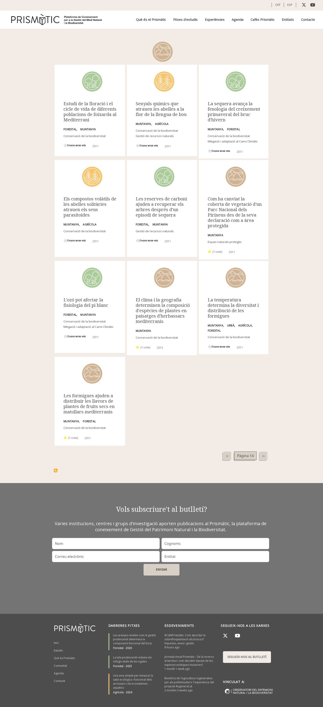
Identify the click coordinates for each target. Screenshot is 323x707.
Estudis (58, 650)
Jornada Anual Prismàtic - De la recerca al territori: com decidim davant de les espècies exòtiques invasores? (189, 661)
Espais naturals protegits (225, 242)
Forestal (118, 648)
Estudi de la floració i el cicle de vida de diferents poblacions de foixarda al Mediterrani (89, 112)
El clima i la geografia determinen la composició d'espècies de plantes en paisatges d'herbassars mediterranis (163, 310)
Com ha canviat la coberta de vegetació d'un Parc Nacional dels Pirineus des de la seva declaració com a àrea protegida (235, 212)
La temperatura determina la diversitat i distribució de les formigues (233, 308)
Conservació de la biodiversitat (84, 136)
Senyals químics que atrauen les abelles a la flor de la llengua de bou (161, 109)
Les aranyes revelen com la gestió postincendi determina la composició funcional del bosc (134, 639)
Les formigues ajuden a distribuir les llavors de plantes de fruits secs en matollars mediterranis (89, 404)
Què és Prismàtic (64, 658)
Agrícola (118, 692)
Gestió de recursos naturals (155, 136)
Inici (56, 643)
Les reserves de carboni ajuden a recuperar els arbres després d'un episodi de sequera (161, 207)
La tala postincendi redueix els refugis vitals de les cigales (132, 659)
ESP (289, 5)
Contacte (308, 19)
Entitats (288, 19)
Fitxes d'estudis (185, 19)
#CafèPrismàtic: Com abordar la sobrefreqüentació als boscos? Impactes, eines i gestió (184, 639)
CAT (277, 5)
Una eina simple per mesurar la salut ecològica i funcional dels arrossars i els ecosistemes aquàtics (133, 682)
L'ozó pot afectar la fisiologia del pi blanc (85, 302)
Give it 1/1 (65, 145)
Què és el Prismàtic (151, 19)
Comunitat (60, 666)
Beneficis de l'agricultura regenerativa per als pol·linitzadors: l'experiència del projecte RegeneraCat (189, 682)
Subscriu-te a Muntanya (55, 470)
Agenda (237, 19)
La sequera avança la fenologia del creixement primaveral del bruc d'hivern (234, 112)
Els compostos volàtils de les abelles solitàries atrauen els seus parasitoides (89, 207)
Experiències (215, 19)
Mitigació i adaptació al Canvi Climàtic (233, 141)
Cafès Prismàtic (263, 19)
